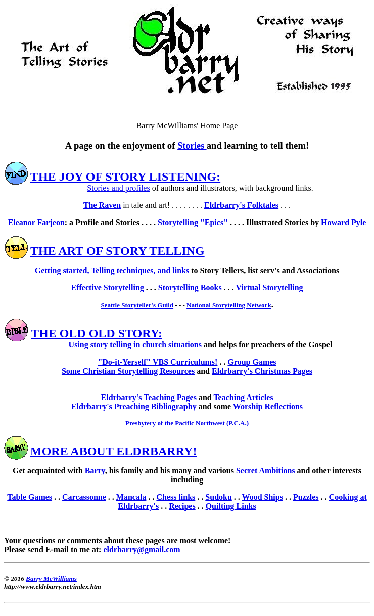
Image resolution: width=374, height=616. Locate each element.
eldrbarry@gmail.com (141, 549)
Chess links (175, 497)
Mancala (131, 497)
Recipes (182, 506)
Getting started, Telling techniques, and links (112, 270)
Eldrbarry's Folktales (241, 205)
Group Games (251, 362)
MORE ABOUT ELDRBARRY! (113, 451)
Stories (192, 146)
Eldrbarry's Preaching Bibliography (134, 406)
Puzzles (306, 497)
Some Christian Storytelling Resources (128, 371)
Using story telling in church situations (135, 344)
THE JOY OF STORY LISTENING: (125, 176)
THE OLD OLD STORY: (96, 333)
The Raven (102, 205)
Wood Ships (262, 497)
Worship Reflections (268, 406)
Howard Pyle (343, 222)
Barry (95, 470)
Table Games (29, 497)
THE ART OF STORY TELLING (117, 250)
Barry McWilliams (51, 578)
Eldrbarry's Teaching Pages (149, 397)
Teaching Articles (243, 397)
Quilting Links (231, 506)
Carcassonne (84, 497)
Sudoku (218, 497)
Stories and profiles (118, 188)
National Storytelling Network (228, 305)
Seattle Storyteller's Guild (137, 305)
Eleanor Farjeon (36, 222)
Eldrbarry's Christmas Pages (262, 371)
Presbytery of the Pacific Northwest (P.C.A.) (187, 423)
